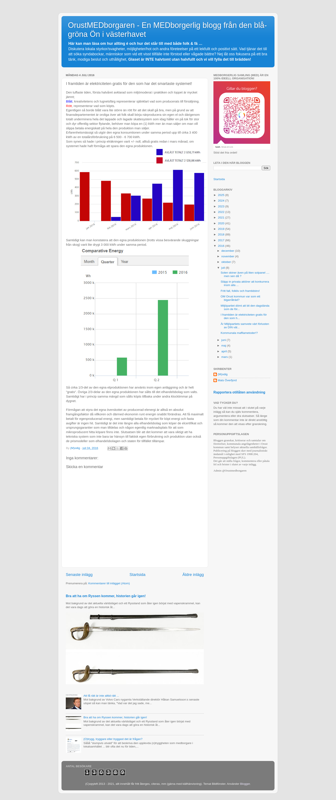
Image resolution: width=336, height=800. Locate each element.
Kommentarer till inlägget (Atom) (109, 583)
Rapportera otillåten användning (239, 392)
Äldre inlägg (193, 574)
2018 (221, 234)
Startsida (137, 574)
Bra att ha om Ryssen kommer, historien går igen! (106, 596)
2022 (221, 212)
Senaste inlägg (79, 574)
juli (223, 267)
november (228, 256)
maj (224, 345)
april (224, 351)
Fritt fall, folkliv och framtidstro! (240, 290)
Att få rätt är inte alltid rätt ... (101, 695)
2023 (221, 206)
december (228, 250)
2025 (221, 195)
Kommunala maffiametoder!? (239, 332)
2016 (221, 245)
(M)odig (223, 374)
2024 (221, 200)
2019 (221, 229)
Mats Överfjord (227, 380)
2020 (221, 223)
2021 (221, 217)
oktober (226, 262)
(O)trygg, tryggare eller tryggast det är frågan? (112, 739)
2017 (221, 240)
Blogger (245, 783)
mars (225, 357)
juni (224, 340)
